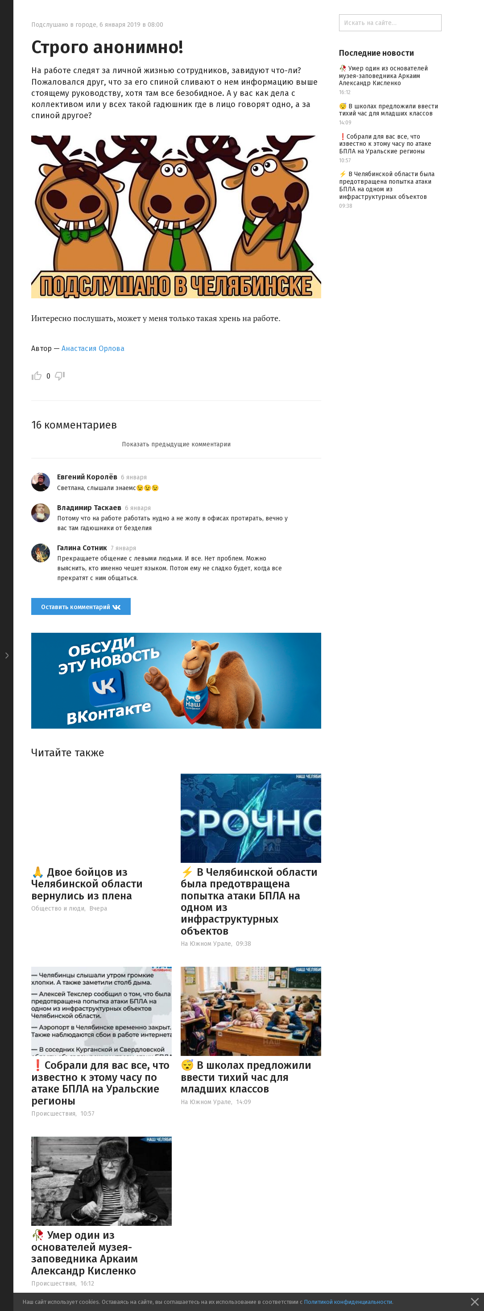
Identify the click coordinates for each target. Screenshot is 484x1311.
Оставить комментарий (81, 607)
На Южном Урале (206, 944)
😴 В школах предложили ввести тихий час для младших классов (246, 1077)
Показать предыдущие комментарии (176, 444)
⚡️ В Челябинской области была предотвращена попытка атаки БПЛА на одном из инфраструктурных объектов (249, 901)
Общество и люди (57, 908)
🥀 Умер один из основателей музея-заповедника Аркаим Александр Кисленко (84, 1253)
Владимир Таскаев (89, 507)
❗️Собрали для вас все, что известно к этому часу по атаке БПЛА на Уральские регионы (100, 1083)
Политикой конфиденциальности (348, 1302)
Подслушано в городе (63, 25)
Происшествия (53, 1113)
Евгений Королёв (87, 477)
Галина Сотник (82, 548)
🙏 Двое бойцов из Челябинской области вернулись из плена (87, 884)
